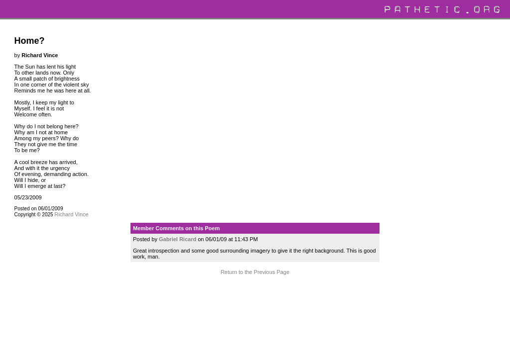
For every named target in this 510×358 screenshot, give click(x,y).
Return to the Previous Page (255, 272)
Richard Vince (71, 214)
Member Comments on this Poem (176, 228)
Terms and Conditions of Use (255, 291)
